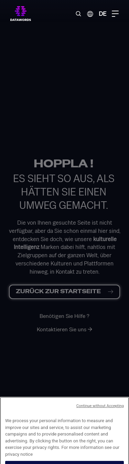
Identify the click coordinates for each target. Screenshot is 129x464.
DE (102, 13)
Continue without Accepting (100, 415)
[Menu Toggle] (115, 14)
